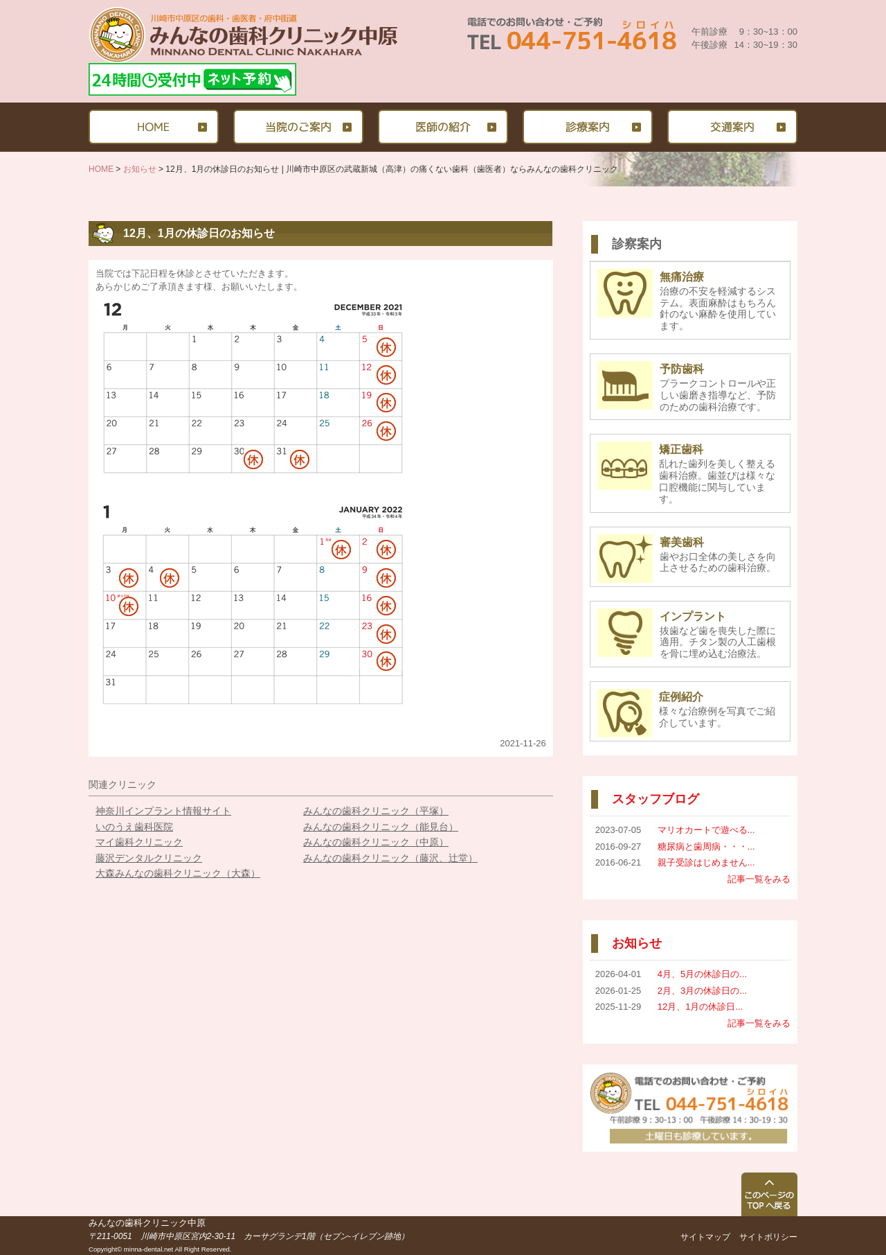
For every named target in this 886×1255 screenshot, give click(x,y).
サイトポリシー (768, 1237)
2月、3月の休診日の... (702, 990)
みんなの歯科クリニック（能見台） (380, 826)
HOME (101, 169)
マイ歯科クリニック (139, 842)
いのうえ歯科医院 (134, 826)
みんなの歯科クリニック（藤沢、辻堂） (390, 857)
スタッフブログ (655, 799)
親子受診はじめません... (706, 862)
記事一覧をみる (758, 879)
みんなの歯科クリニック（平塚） (376, 810)
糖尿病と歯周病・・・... (706, 846)
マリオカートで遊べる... (706, 830)
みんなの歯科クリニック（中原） (376, 842)
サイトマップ (705, 1237)
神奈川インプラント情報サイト (163, 810)
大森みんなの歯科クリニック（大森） (178, 873)
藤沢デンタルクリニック (149, 857)
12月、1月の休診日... (700, 1006)
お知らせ (139, 169)
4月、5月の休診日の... (702, 974)
